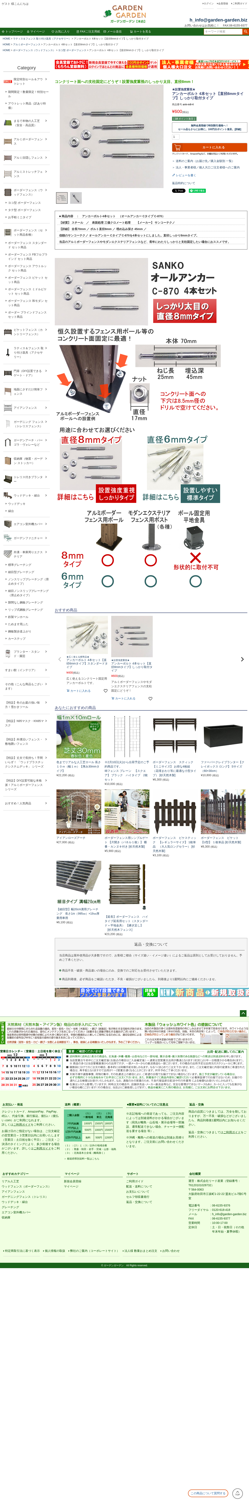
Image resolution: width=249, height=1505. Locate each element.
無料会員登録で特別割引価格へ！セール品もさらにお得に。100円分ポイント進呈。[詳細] (209, 127)
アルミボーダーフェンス (26, 44)
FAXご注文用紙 (88, 31)
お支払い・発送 (12, 1104)
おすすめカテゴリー (15, 1173)
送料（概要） (73, 1104)
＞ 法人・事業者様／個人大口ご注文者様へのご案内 (206, 167)
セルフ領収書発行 (137, 1196)
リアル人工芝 (10, 1181)
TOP (237, 1493)
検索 (245, 32)
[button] (60, 659)
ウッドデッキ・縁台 (15, 1202)
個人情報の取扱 (56, 1251)
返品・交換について (139, 1202)
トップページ (12, 31)
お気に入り (60, 31)
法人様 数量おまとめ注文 (141, 1251)
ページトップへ (243, 1013)
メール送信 (112, 31)
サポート (133, 1173)
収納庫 (6, 1217)
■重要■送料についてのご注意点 (147, 1104)
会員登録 (223, 3)
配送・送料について (139, 1186)
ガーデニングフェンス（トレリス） (25, 1196)
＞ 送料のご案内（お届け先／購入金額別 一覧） (203, 161)
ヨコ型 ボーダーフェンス (72, 50)
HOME (6, 38)
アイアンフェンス (13, 1191)
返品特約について (183, 183)
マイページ (36, 31)
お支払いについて (137, 1191)
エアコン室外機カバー (16, 1212)
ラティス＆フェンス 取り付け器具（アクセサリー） (42, 38)
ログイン (209, 3)
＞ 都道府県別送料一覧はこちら (81, 1158)
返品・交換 (196, 1104)
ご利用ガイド (239, 3)
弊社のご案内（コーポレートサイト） (96, 1251)
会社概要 (195, 1173)
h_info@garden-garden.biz (218, 20)
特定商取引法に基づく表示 (23, 1251)
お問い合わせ (172, 1251)
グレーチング (10, 1207)
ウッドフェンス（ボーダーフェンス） (26, 1186)
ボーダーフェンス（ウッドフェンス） (34, 50)
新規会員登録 (72, 1181)
